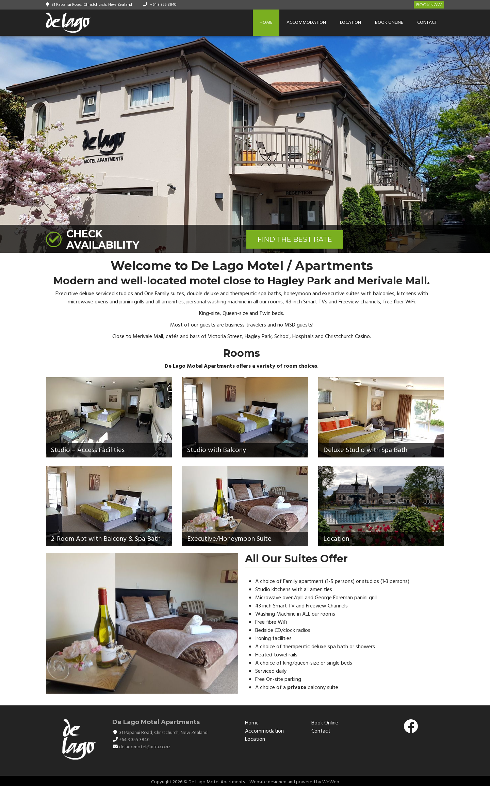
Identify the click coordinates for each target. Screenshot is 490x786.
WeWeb (330, 782)
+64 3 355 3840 (163, 4)
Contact (427, 23)
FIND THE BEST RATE (294, 239)
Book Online (389, 23)
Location (350, 23)
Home (266, 23)
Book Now (429, 4)
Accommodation (306, 23)
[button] (483, 144)
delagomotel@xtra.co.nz (144, 747)
